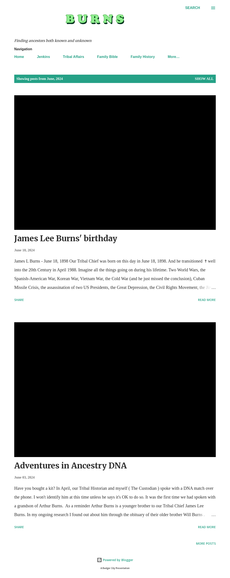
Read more (207, 300)
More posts (206, 543)
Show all (204, 79)
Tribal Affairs (73, 57)
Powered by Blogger (115, 560)
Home (19, 57)
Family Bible (107, 57)
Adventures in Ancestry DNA (70, 466)
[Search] (192, 8)
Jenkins (43, 57)
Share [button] (19, 300)
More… (174, 57)
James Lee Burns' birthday (65, 238)
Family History (143, 57)
